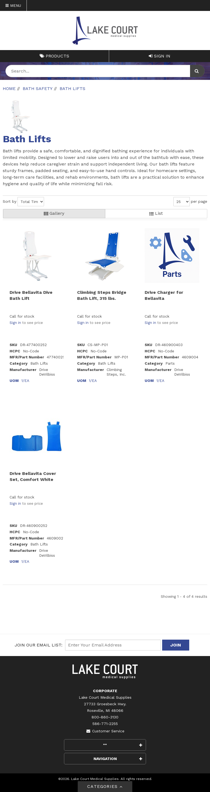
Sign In (159, 56)
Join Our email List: (38, 645)
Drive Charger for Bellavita (164, 295)
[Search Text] (105, 71)
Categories (105, 786)
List (156, 213)
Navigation (118, 758)
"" (122, 745)
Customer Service (105, 731)
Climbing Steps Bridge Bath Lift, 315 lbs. (101, 295)
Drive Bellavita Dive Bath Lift (31, 295)
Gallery (54, 213)
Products (54, 56)
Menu (13, 5)
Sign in (15, 323)
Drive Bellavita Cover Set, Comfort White (33, 476)
